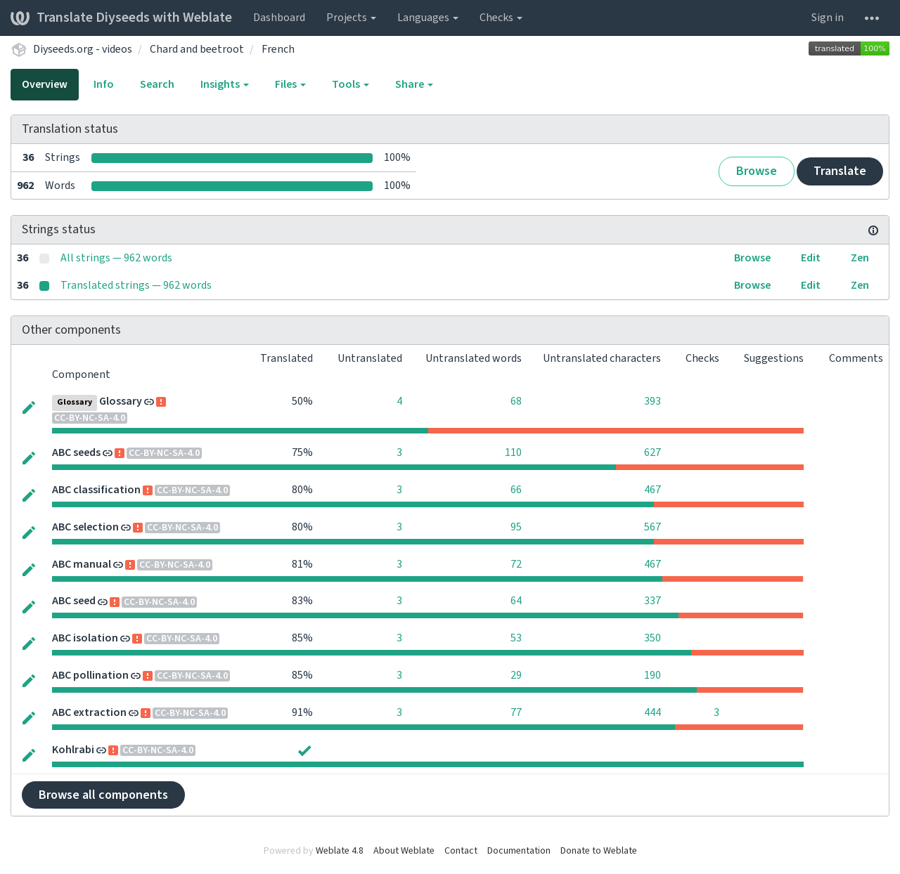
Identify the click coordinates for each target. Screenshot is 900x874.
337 (652, 600)
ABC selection (85, 527)
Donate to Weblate (598, 851)
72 (516, 564)
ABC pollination (90, 675)
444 (652, 712)
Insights (224, 84)
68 (516, 401)
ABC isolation (85, 638)
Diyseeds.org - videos (82, 49)
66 (516, 489)
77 (516, 712)
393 (652, 401)
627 (652, 452)
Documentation (519, 851)
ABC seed (74, 600)
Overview (45, 84)
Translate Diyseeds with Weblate (121, 17)
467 (652, 489)
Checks (501, 17)
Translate (840, 171)
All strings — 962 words (116, 258)
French (278, 49)
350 (652, 638)
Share (414, 84)
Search (157, 84)
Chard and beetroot (197, 49)
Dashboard (279, 17)
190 (652, 675)
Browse (756, 171)
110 (513, 452)
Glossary (120, 401)
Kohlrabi (73, 749)
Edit (811, 258)
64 (516, 600)
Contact (460, 851)
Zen (860, 258)
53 (516, 638)
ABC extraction (89, 712)
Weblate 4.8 (340, 851)
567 (652, 527)
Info (104, 84)
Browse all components (103, 795)
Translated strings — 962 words (136, 285)
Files (290, 84)
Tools (350, 84)
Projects (351, 17)
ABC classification (96, 489)
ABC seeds (76, 452)
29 (516, 675)
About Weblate (404, 851)
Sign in (827, 17)
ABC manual (81, 564)
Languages (427, 17)
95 (516, 527)
